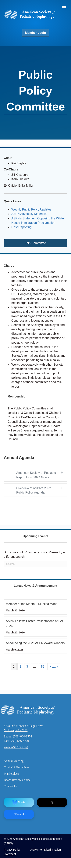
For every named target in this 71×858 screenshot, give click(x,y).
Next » (53, 666)
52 (42, 666)
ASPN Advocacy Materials (29, 213)
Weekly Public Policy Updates (31, 209)
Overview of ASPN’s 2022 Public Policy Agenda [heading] (33, 490)
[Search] (35, 564)
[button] (62, 473)
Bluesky (18, 802)
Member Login (35, 32)
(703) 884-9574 (22, 736)
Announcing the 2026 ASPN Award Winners (35, 643)
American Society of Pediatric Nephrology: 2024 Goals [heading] (36, 475)
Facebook (19, 814)
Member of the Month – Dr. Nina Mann (31, 604)
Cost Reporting (21, 227)
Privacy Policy (12, 849)
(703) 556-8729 (19, 740)
